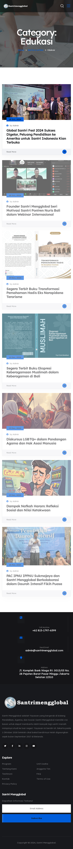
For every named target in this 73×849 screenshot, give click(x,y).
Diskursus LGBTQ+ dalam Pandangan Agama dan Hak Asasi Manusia (36, 442)
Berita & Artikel (35, 50)
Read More (36, 152)
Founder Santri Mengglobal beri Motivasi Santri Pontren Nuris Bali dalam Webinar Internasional (33, 212)
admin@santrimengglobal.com (44, 650)
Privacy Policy (9, 784)
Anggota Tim (43, 768)
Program (6, 763)
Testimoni (7, 774)
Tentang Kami (9, 768)
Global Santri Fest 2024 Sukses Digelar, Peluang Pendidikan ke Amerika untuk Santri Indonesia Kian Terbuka (36, 136)
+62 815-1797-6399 (44, 630)
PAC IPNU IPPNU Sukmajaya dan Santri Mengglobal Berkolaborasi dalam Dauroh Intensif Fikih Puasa (34, 581)
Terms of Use (43, 779)
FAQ (39, 774)
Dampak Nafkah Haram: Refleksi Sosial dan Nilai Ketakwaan (32, 509)
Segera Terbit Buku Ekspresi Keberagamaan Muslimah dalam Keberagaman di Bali (32, 373)
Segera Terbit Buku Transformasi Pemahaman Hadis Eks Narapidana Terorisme (34, 294)
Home (21, 50)
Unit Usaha (42, 763)
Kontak (6, 779)
